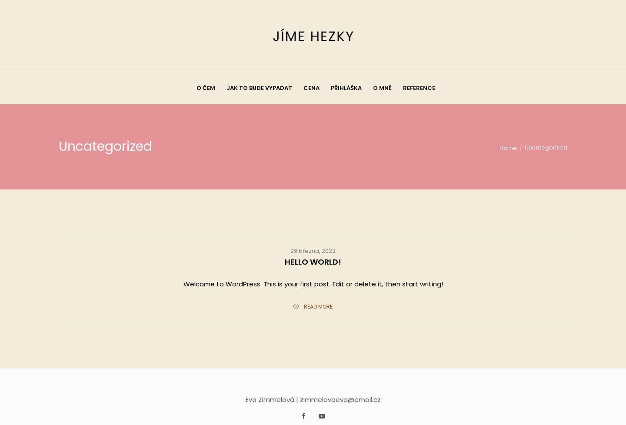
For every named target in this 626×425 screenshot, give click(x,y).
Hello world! (313, 261)
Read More (313, 306)
